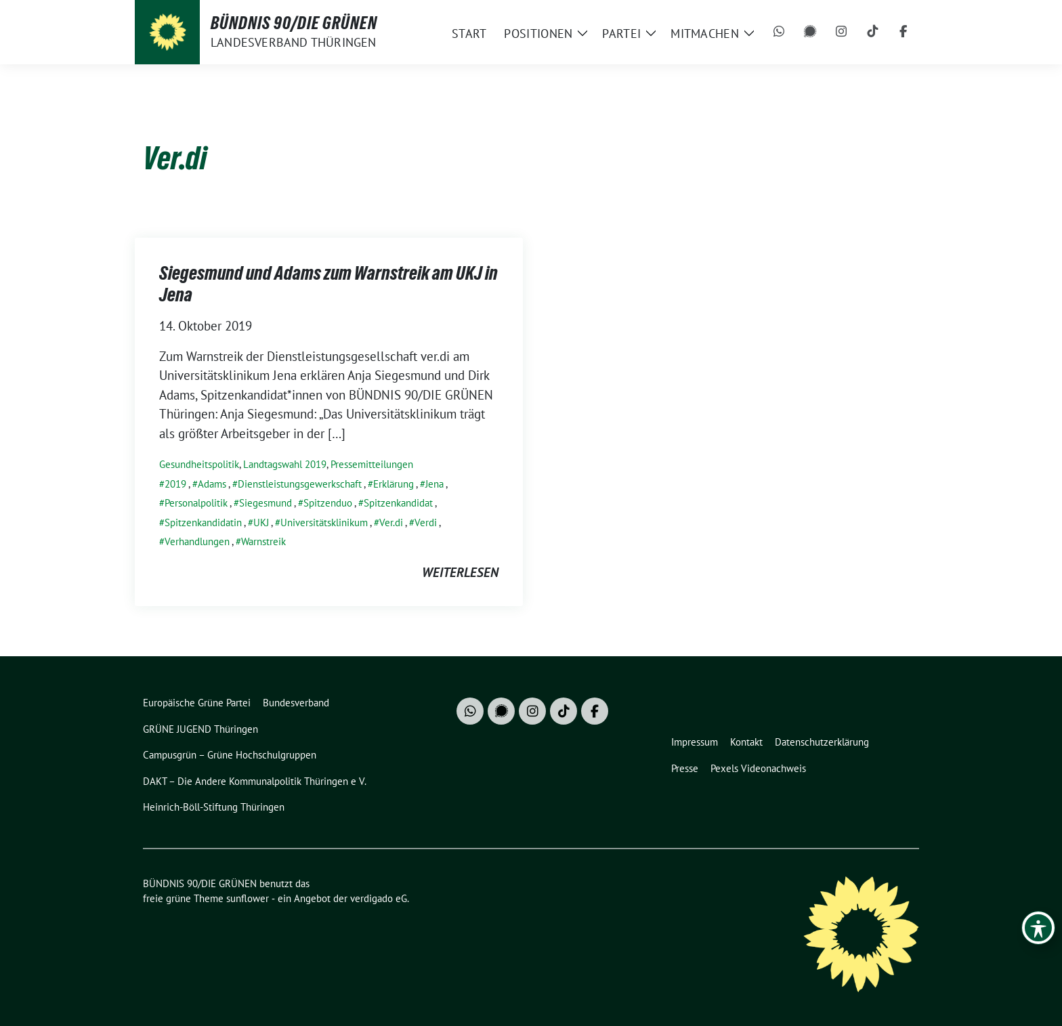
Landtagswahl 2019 (284, 464)
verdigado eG (378, 898)
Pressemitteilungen (372, 464)
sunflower (247, 898)
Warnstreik (263, 541)
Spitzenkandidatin (203, 522)
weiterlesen (460, 572)
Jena (434, 483)
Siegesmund (265, 502)
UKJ (261, 522)
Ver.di (391, 522)
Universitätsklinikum (324, 522)
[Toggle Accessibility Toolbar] (1038, 928)
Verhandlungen (197, 541)
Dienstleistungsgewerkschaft (300, 483)
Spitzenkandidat (398, 502)
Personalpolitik (196, 502)
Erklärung (393, 483)
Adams (212, 483)
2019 (175, 483)
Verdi (426, 522)
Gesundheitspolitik (199, 464)
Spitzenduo (327, 502)
